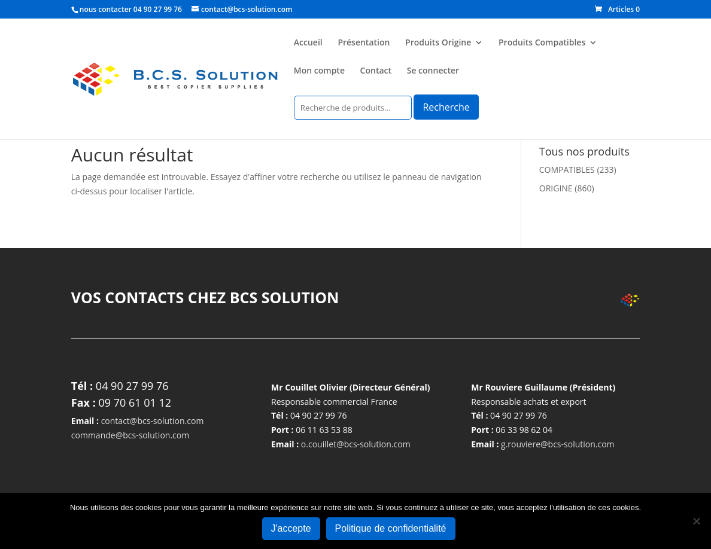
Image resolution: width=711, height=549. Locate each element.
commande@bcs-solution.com (130, 435)
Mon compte (319, 71)
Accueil (308, 43)
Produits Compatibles (542, 43)
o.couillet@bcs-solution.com (356, 444)
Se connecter (433, 71)
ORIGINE (556, 188)
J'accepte (291, 528)
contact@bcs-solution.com (152, 420)
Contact (375, 71)
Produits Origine (438, 43)
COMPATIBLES (567, 169)
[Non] (696, 521)
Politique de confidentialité (390, 528)
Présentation (364, 43)
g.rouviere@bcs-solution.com (558, 444)
